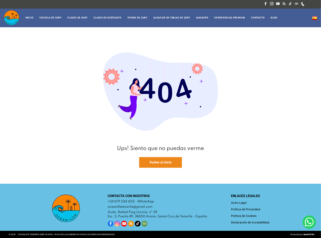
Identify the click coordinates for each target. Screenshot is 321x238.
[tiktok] (290, 4)
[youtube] (278, 4)
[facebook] (265, 4)
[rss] (284, 4)
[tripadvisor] (296, 4)
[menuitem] (30, 18)
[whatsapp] (309, 222)
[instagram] (271, 4)
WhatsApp (145, 201)
